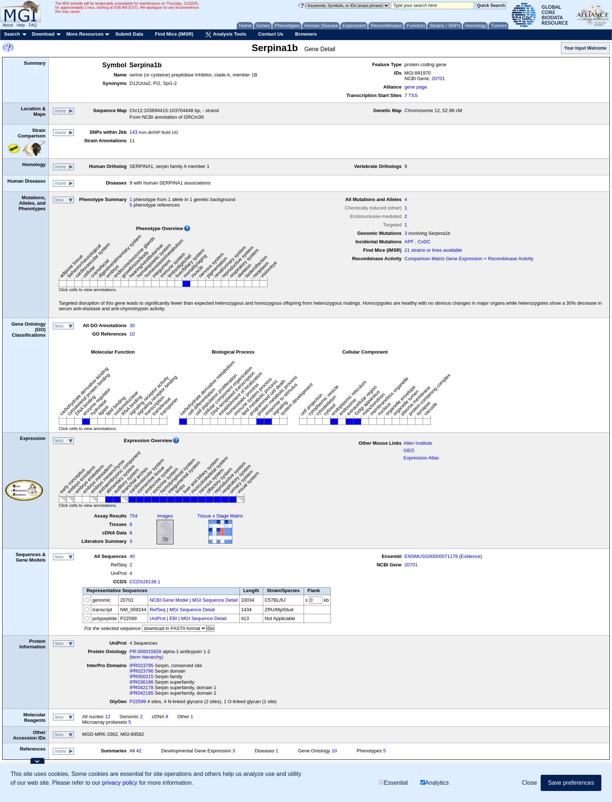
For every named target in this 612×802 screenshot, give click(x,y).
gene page (415, 87)
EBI (173, 618)
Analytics (434, 783)
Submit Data (129, 34)
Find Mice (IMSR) (174, 34)
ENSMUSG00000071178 (431, 556)
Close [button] (529, 783)
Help (21, 25)
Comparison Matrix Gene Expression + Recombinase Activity (468, 258)
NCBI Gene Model (169, 600)
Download (43, 34)
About (8, 25)
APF (409, 241)
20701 (438, 78)
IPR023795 (141, 665)
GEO (409, 450)
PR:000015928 (145, 651)
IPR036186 (141, 682)
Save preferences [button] (571, 783)
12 (107, 716)
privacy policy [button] (119, 783)
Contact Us (270, 34)
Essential (393, 783)
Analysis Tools (225, 34)
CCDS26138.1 (144, 581)
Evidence (470, 556)
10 (132, 334)
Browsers (306, 34)
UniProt (157, 618)
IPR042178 (141, 687)
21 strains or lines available (433, 250)
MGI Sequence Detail (215, 600)
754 (133, 516)
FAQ (33, 25)
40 (132, 556)
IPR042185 (141, 693)
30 (132, 325)
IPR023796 (141, 671)
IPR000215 (141, 676)
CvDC (424, 241)
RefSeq (157, 609)
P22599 (137, 701)
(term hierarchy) (146, 657)
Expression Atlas (421, 458)
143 (133, 132)
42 (138, 750)
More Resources (84, 34)
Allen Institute (418, 443)
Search (12, 34)
